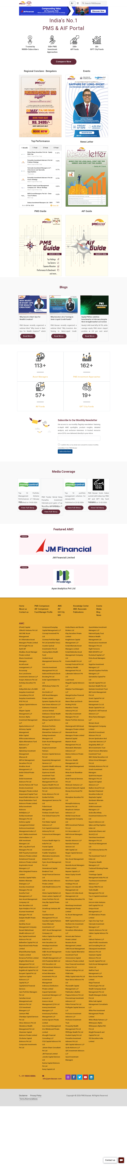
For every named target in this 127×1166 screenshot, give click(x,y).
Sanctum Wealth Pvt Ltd (97, 686)
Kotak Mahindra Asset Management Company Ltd (74, 655)
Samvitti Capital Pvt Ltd (97, 683)
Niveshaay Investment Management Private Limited (73, 908)
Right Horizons (94, 649)
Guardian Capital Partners (51, 921)
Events (99, 606)
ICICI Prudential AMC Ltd (51, 961)
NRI (59, 615)
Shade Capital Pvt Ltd (96, 708)
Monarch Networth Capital (75, 788)
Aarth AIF (22, 649)
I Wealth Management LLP (51, 958)
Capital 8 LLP (24, 983)
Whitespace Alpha (95, 1023)
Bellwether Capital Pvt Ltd (28, 942)
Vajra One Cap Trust (96, 921)
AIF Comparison (41, 609)
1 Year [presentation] (35, 148)
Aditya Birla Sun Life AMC (28, 689)
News (98, 615)
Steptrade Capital (95, 797)
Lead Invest (69, 680)
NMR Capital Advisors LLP (75, 921)
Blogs (64, 287)
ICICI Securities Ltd (49, 964)
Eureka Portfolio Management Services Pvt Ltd (51, 800)
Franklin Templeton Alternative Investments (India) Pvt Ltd (51, 856)
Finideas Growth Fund (50, 813)
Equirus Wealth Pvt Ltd (50, 785)
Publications (78, 612)
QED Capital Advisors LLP (74, 1044)
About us (23, 609)
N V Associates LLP (72, 831)
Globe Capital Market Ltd (51, 893)
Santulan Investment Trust (98, 689)
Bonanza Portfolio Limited (28, 958)
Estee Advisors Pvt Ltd (50, 794)
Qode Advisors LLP (72, 1048)
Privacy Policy (35, 1096)
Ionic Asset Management (51, 1026)
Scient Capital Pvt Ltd (96, 698)
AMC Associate (80, 609)
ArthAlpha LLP (24, 813)
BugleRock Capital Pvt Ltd (28, 970)
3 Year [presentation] (45, 148)
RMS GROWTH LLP (95, 652)
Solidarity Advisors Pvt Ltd (98, 766)
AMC (60, 606)
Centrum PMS (24, 1014)
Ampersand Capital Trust (28, 794)
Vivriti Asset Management (98, 964)
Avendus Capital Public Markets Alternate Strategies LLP (27, 881)
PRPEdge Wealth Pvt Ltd (74, 1032)
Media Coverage (63, 471)
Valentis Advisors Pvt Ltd (98, 930)
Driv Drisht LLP (47, 692)
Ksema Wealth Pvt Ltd (73, 661)
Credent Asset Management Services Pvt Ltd (51, 661)
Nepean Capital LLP (72, 871)
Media (98, 609)
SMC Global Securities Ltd (98, 757)
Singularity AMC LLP (96, 745)
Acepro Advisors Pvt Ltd (28, 680)
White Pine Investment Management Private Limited (97, 1014)
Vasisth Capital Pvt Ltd (97, 961)
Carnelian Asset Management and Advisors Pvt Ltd (25, 1001)
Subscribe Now (65, 451)
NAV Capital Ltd (71, 850)
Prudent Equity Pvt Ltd (73, 1035)
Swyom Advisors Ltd (96, 822)
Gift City (61, 612)
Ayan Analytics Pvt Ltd (27, 908)
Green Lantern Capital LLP (51, 896)
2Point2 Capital (24, 627)
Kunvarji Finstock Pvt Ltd (74, 664)
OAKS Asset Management (75, 949)
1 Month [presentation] (24, 148)
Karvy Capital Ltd (48, 1069)
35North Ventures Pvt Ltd (28, 630)
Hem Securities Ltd (49, 942)
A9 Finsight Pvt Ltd (26, 646)
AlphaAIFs (23, 748)
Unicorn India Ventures (97, 902)
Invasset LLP (47, 998)
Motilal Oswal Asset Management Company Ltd (74, 819)
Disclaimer (23, 1096)
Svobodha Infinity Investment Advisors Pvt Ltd (97, 816)
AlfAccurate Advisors (27, 738)
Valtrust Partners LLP (96, 939)
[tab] (24, 147)
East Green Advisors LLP (51, 704)
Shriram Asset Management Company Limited (97, 726)
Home (21, 606)
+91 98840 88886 (28, 1076)
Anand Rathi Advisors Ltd (28, 797)
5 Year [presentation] (56, 148)
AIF (59, 609)
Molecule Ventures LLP (73, 785)
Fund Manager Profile (43, 612)
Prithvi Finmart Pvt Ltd (73, 1004)
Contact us (23, 612)
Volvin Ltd (92, 967)
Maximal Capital (71, 738)
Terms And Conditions (28, 1099)
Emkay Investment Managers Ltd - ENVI (39, 202)
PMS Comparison (42, 606)
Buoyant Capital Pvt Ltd (27, 973)
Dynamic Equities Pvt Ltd (51, 701)
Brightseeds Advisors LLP (28, 967)
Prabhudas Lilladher (72, 992)
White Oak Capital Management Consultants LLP (98, 1004)
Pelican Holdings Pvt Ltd (74, 970)
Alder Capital (24, 735)
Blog (98, 612)
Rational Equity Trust (96, 633)
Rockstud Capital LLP (96, 655)
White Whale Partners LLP (98, 1020)
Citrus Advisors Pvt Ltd (27, 1023)
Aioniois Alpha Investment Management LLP (28, 720)
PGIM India (69, 973)
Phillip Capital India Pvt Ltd (75, 976)
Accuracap (23, 670)
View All (54, 205)
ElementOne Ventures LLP (51, 732)
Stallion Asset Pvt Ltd (96, 788)
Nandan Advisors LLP (73, 840)
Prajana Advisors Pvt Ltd (74, 995)
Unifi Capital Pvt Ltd (96, 905)
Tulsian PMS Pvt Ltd (96, 887)
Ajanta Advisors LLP (26, 726)
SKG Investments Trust (97, 748)
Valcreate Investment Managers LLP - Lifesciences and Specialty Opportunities (39, 170)
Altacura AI (23, 757)
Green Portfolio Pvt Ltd (50, 899)
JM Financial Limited (50, 1054)
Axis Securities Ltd (26, 905)
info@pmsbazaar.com (52, 1079)
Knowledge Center (81, 606)
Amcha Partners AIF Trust (28, 785)
